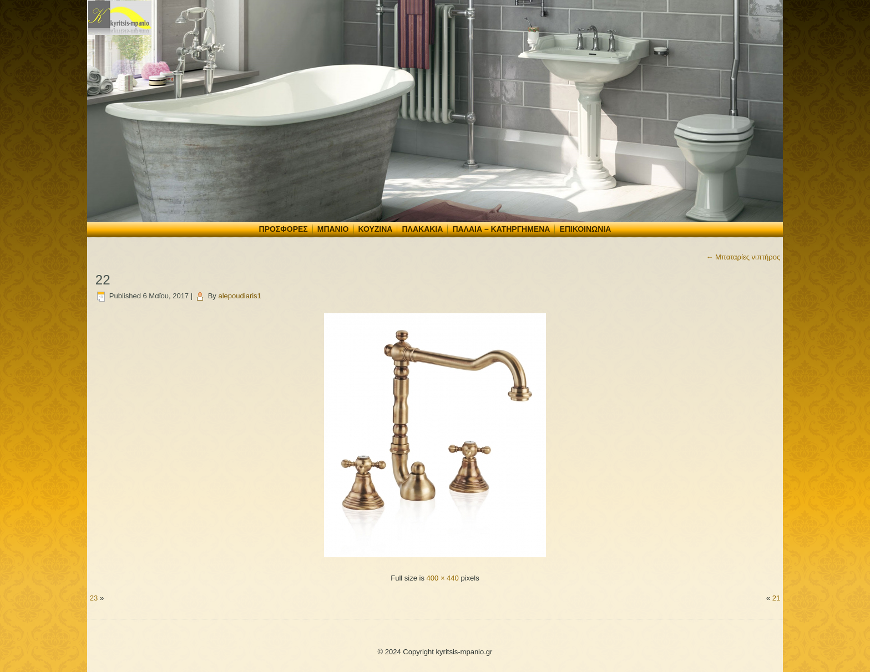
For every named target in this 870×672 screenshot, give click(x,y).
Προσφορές (283, 229)
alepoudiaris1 (240, 296)
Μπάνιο (333, 229)
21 (776, 598)
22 (102, 279)
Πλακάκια (422, 229)
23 (94, 598)
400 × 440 (443, 578)
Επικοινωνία (585, 229)
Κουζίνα (375, 229)
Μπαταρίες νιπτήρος (743, 257)
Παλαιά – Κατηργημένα (501, 229)
